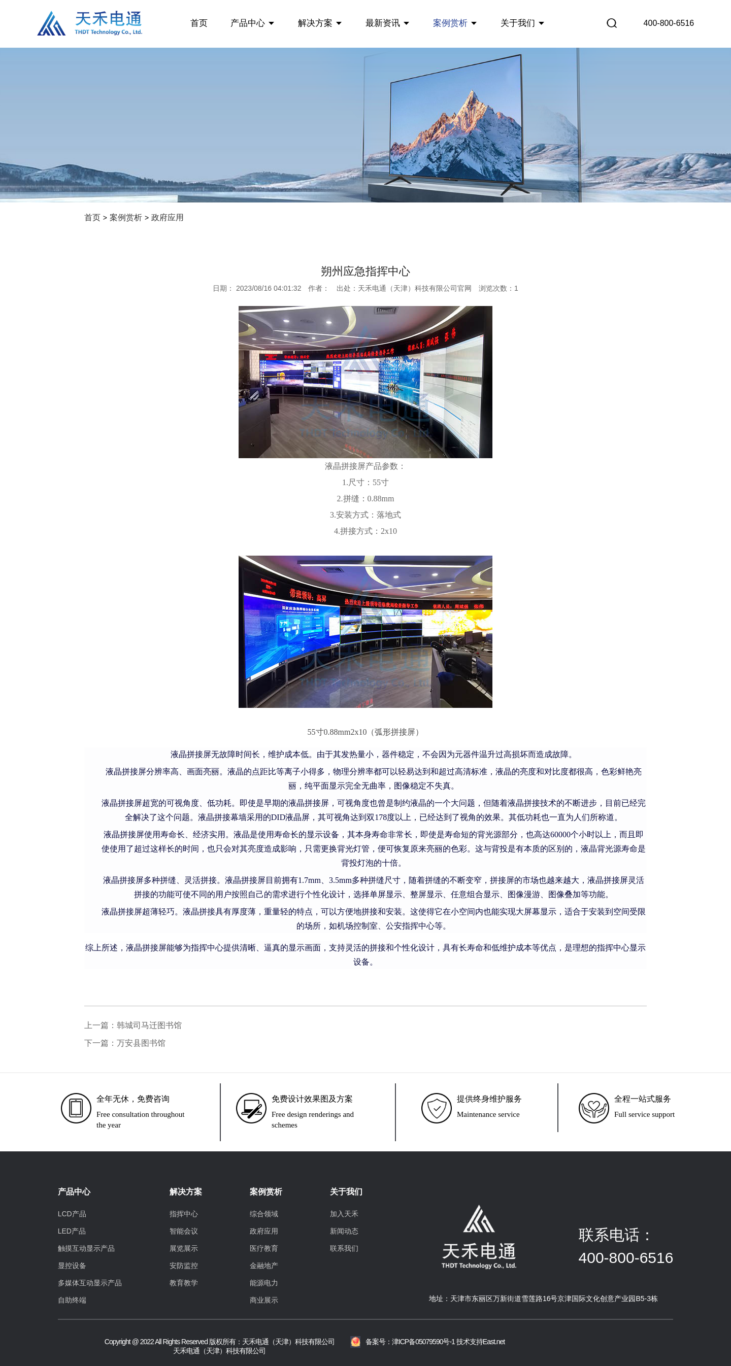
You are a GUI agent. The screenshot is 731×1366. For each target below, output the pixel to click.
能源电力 (264, 1283)
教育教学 (184, 1283)
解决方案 (315, 22)
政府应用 (167, 217)
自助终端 (72, 1300)
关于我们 (518, 22)
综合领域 (264, 1214)
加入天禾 (344, 1214)
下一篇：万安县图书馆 (124, 1043)
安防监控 (184, 1265)
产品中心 (247, 22)
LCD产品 (72, 1214)
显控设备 (72, 1265)
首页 (199, 22)
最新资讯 (383, 22)
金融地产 (264, 1265)
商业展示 (264, 1300)
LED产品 (72, 1231)
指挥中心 (184, 1214)
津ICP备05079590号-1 (423, 1342)
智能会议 (184, 1231)
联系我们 (344, 1248)
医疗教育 (264, 1248)
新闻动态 (344, 1231)
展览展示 (184, 1248)
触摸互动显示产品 (86, 1248)
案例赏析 (450, 22)
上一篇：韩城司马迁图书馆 (133, 1025)
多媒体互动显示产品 (90, 1283)
